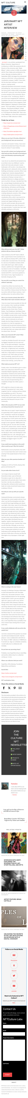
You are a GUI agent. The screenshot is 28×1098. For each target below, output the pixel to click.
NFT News (11, 34)
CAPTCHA (6, 1063)
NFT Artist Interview (12, 35)
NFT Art (3, 893)
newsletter (11, 32)
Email (4, 1030)
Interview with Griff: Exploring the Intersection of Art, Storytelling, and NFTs (13, 862)
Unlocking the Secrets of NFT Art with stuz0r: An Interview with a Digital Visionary (13, 936)
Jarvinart (19, 34)
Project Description (8, 1038)
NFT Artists (20, 893)
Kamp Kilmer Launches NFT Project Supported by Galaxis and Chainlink (14, 819)
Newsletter (14, 960)
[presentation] (14, 1068)
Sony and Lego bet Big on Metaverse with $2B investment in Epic (13, 810)
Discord (14, 970)
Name (4, 1023)
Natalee (3, 32)
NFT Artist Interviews (13, 855)
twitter (14, 981)
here (14, 1003)
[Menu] (25, 2)
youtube (14, 991)
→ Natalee (14, 795)
